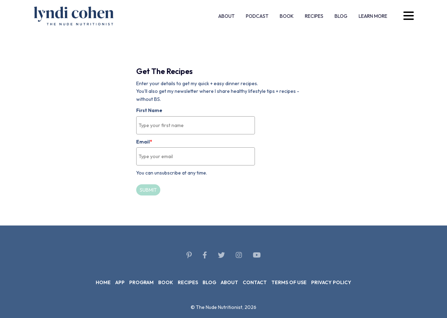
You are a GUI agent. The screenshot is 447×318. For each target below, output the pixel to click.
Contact (255, 282)
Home (103, 282)
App (120, 282)
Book (287, 16)
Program (141, 282)
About (226, 16)
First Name (149, 110)
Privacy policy (331, 282)
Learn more (373, 16)
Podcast (257, 16)
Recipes (314, 16)
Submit (148, 190)
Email (144, 142)
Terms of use (289, 282)
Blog (341, 16)
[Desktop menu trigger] (408, 15)
